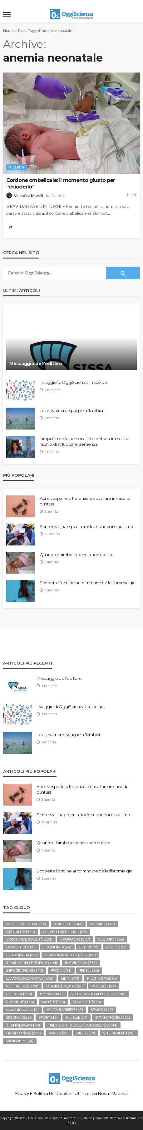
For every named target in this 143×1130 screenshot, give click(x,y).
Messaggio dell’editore (35, 363)
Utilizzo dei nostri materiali (101, 1093)
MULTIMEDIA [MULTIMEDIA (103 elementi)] (22, 986)
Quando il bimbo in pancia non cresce (77, 554)
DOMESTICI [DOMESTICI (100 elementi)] (21, 947)
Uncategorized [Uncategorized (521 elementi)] (23, 1033)
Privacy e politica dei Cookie (43, 1093)
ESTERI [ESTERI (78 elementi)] (88, 947)
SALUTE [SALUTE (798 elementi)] (53, 1001)
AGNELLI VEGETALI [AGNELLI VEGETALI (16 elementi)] (26, 924)
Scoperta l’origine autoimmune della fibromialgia (88, 582)
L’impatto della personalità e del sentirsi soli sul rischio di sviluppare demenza (84, 441)
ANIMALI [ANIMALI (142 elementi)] (102, 924)
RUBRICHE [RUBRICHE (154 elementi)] (20, 1001)
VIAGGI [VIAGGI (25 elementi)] (59, 1033)
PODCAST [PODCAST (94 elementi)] (103, 986)
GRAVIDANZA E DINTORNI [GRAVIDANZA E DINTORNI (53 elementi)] (70, 954)
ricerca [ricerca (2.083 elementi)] (52, 994)
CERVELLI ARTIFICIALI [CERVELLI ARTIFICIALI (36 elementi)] (65, 931)
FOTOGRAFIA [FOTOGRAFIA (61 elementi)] (21, 954)
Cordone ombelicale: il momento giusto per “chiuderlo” (60, 183)
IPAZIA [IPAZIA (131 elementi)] (61, 970)
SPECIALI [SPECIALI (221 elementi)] (18, 1017)
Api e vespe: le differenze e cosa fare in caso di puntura (85, 501)
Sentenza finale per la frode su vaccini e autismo (86, 526)
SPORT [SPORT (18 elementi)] (48, 1017)
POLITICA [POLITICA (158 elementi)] (19, 994)
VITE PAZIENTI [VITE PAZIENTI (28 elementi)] (119, 1033)
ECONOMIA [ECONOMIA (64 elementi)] (57, 947)
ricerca (16, 167)
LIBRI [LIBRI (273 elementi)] (70, 978)
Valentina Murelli (28, 195)
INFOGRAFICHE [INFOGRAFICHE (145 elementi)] (24, 970)
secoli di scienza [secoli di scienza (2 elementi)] (22, 1009)
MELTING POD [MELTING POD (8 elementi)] (102, 978)
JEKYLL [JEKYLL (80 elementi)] (89, 970)
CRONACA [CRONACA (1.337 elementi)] (75, 939)
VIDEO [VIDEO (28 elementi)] (85, 1033)
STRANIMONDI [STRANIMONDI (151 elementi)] (112, 1017)
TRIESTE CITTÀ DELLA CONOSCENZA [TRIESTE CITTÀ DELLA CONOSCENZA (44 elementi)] (82, 1025)
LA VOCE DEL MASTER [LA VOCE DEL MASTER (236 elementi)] (29, 978)
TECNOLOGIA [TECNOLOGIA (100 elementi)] (23, 1025)
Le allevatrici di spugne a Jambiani (73, 410)
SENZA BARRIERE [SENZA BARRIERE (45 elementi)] (65, 1009)
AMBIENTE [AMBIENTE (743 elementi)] (68, 924)
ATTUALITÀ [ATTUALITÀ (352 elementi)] (20, 931)
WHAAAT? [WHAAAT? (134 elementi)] (19, 1040)
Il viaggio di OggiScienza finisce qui (73, 382)
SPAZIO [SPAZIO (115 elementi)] (102, 1009)
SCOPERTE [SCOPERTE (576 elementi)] (87, 1001)
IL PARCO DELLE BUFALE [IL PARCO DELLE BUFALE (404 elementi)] (31, 962)
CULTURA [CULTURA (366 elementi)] (111, 939)
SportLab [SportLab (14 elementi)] (76, 1017)
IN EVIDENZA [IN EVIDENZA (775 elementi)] (81, 962)
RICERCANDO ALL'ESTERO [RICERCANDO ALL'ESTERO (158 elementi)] (99, 994)
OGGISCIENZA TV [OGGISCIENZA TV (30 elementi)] (65, 986)
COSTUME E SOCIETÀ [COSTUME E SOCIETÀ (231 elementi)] (29, 939)
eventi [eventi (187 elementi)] (116, 947)
